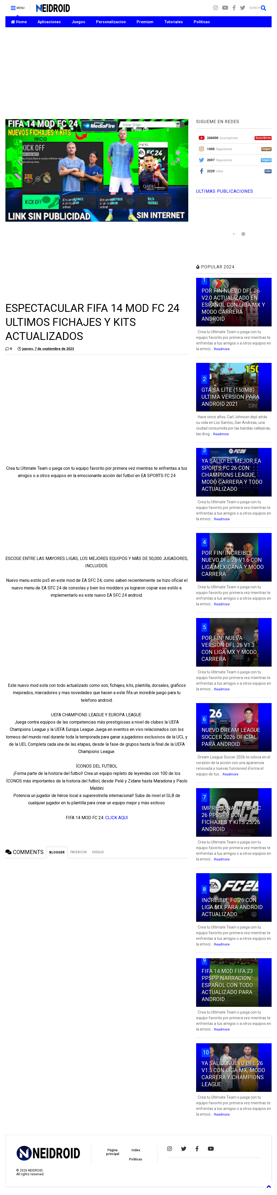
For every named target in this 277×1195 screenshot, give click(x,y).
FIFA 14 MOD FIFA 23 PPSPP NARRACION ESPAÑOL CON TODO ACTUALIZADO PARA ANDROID (227, 985)
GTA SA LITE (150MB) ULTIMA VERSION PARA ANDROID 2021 (230, 397)
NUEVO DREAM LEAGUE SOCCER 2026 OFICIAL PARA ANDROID (231, 737)
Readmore (222, 349)
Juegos (78, 22)
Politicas (202, 22)
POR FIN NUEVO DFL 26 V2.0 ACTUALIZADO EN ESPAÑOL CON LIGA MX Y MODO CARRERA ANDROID (233, 305)
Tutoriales (173, 22)
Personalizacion (111, 22)
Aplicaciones (49, 22)
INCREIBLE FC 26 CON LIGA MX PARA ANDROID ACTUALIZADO (232, 907)
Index (135, 1150)
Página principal (112, 1152)
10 (206, 1052)
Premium (145, 22)
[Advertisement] (138, 73)
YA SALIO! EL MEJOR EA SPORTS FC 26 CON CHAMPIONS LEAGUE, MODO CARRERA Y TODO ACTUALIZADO (232, 475)
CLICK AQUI (116, 817)
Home (19, 22)
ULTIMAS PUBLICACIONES (224, 191)
